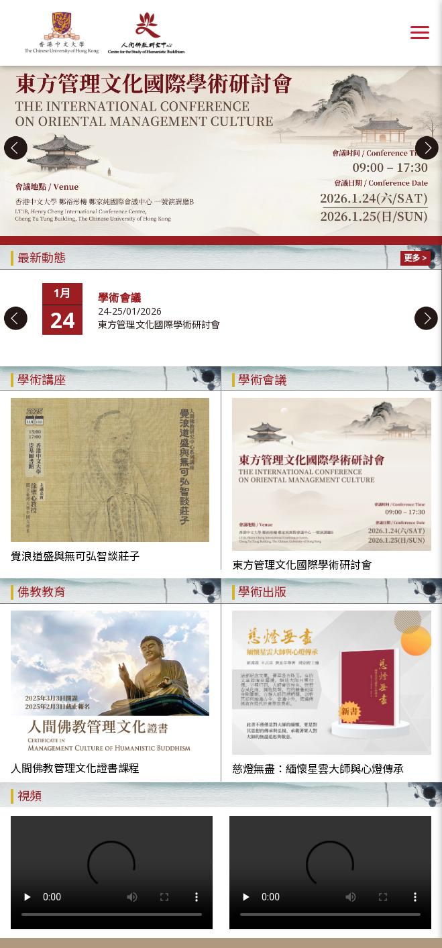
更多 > (415, 258)
